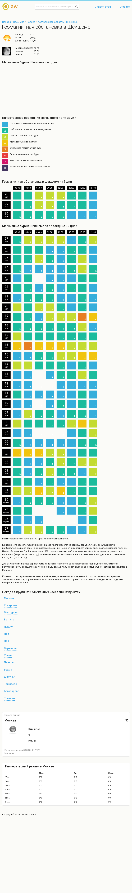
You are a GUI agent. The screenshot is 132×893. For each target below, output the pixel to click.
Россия (31, 22)
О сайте (125, 7)
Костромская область (51, 22)
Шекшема (72, 22)
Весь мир (18, 22)
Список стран (103, 7)
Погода (6, 22)
